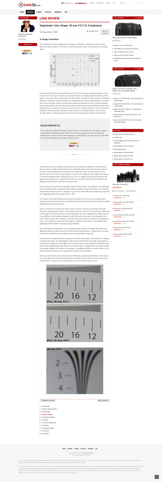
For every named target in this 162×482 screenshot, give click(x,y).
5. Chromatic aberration (48, 417)
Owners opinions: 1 (119, 191)
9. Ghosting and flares (47, 428)
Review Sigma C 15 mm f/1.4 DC (123, 159)
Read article (116, 94)
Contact (108, 3)
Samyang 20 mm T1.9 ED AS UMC (124, 202)
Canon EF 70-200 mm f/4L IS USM (124, 221)
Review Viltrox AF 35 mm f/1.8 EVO (124, 134)
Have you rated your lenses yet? (25, 35)
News (22, 12)
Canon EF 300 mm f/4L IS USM (123, 234)
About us (92, 3)
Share (105, 33)
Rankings (58, 12)
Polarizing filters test (120, 149)
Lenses (39, 12)
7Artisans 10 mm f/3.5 (120, 184)
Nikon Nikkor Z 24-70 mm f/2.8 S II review (126, 48)
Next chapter (103, 400)
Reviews (30, 12)
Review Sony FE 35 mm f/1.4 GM (123, 156)
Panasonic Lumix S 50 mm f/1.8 (123, 208)
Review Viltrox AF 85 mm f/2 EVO (123, 152)
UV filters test (118, 137)
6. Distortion (44, 420)
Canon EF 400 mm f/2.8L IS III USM (124, 215)
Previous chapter (48, 400)
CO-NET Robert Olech (87, 453)
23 (124, 223)
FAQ (66, 12)
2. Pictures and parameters (49, 409)
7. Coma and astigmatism (48, 422)
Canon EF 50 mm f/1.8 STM (122, 227)
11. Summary (45, 433)
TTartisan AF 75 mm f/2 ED (122, 196)
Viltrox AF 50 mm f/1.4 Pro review (123, 52)
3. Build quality (45, 412)
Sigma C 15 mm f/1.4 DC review (123, 45)
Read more (22, 39)
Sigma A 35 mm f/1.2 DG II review (123, 55)
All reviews (138, 17)
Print (105, 31)
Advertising (100, 3)
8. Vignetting (45, 425)
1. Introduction (45, 406)
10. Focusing (45, 431)
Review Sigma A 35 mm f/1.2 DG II (124, 146)
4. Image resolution (46, 414)
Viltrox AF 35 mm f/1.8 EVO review (125, 38)
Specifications (131, 191)
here (34, 472)
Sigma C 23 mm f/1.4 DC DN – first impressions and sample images (125, 90)
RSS (114, 3)
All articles (138, 68)
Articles (48, 12)
